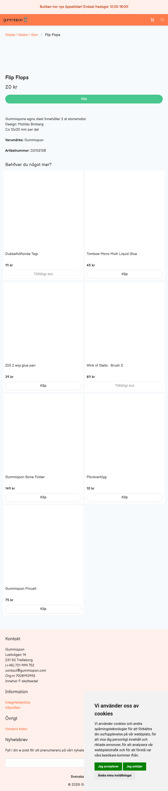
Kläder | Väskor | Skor (21, 35)
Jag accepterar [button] (108, 766)
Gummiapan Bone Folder (25, 477)
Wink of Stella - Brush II (105, 366)
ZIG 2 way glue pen (20, 366)
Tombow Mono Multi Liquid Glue (112, 254)
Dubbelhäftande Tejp (21, 254)
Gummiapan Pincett (21, 589)
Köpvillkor (12, 708)
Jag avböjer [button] (134, 766)
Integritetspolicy (17, 702)
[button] (162, 19)
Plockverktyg (97, 477)
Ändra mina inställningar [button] (115, 775)
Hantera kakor (16, 729)
